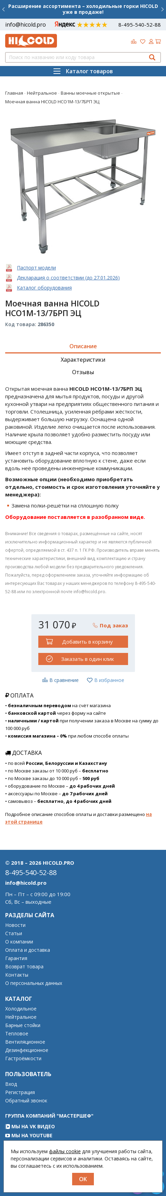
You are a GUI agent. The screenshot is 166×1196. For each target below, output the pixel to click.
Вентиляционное (25, 1042)
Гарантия (16, 958)
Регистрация (20, 1092)
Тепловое (16, 1033)
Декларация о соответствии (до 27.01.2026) (68, 277)
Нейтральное (21, 1017)
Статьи (13, 933)
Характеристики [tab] (83, 359)
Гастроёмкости (23, 1058)
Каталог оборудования (44, 287)
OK (83, 1179)
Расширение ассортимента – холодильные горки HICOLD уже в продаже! (83, 9)
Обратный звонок (26, 1100)
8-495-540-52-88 (139, 24)
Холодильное (21, 1008)
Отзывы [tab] (83, 372)
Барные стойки (22, 1025)
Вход (11, 1084)
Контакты (16, 974)
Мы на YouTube (28, 1135)
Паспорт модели (36, 267)
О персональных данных (33, 983)
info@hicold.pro (25, 24)
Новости (15, 925)
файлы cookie (65, 1151)
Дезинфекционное (26, 1050)
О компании (19, 941)
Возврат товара (24, 966)
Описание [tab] (83, 346)
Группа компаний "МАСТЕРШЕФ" (49, 1115)
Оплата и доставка (27, 950)
